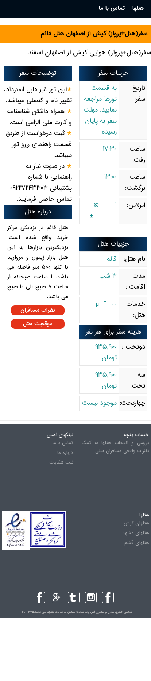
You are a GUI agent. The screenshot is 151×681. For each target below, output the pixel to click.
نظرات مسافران (37, 310)
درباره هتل (38, 212)
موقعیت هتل (38, 324)
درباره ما (65, 453)
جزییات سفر (113, 73)
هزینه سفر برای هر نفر (113, 332)
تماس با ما (63, 443)
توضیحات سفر (37, 73)
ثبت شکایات (61, 463)
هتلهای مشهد (135, 533)
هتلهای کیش (136, 523)
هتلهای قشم (136, 543)
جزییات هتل (113, 244)
